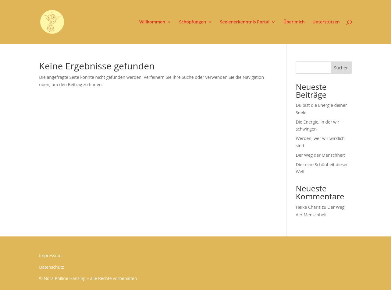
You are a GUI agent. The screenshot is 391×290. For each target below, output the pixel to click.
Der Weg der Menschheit (320, 155)
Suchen (341, 68)
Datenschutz (51, 267)
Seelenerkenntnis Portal (244, 22)
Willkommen (152, 22)
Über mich (294, 22)
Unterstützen (325, 22)
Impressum (50, 255)
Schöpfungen (192, 22)
